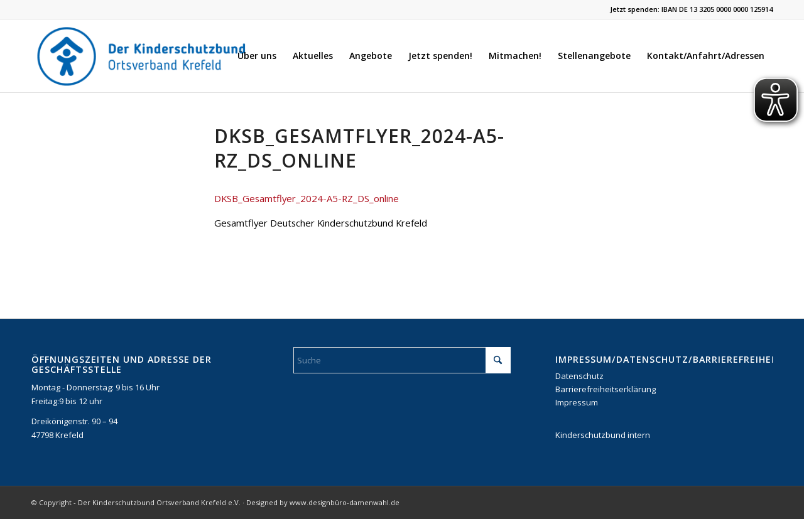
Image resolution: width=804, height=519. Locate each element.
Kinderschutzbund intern (602, 435)
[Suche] (402, 360)
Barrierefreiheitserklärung (605, 389)
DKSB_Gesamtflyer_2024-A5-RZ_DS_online (306, 198)
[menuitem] (257, 55)
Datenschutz (579, 376)
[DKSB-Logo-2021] (142, 55)
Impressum (576, 402)
